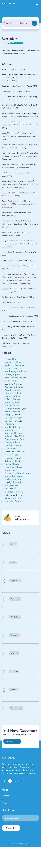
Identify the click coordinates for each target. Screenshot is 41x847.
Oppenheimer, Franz (15, 439)
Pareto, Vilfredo (13, 443)
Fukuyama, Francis (14, 495)
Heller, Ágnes (11, 455)
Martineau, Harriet (14, 362)
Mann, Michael (12, 402)
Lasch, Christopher (14, 483)
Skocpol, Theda (12, 415)
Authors (5, 803)
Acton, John (10, 470)
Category (6, 796)
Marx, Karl (10, 430)
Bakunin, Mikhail (13, 461)
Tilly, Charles (11, 449)
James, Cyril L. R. (13, 393)
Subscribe (11, 828)
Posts (4, 799)
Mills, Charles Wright (15, 436)
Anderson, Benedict (14, 365)
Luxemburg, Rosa (13, 467)
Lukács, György (12, 399)
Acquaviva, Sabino (14, 387)
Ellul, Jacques (11, 486)
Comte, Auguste (13, 375)
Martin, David (11, 406)
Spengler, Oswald (13, 421)
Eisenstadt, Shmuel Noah (17, 473)
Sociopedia (28, 844)
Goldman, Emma (13, 381)
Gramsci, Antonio (13, 384)
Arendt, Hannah (13, 390)
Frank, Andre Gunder (15, 378)
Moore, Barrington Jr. (15, 476)
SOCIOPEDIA (8, 4)
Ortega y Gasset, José (15, 409)
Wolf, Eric (9, 424)
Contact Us (12, 742)
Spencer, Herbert (13, 418)
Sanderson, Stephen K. (16, 372)
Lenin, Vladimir (12, 396)
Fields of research (16, 43)
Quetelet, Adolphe (14, 501)
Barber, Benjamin (13, 480)
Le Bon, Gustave (13, 498)
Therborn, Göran (13, 446)
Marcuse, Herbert (13, 433)
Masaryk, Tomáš (13, 458)
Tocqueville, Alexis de (15, 452)
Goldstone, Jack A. (14, 492)
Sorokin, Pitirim (12, 427)
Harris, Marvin (12, 464)
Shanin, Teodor (12, 412)
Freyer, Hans (11, 359)
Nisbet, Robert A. (13, 368)
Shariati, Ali (10, 489)
